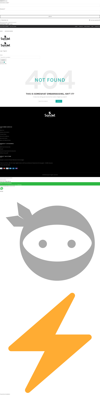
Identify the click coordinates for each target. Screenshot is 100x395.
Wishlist (2, 62)
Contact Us (97, 26)
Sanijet (47, 174)
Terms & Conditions (4, 136)
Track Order (87, 26)
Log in (50, 16)
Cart (92, 26)
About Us (2, 130)
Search (3, 60)
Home (76, 26)
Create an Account (12, 22)
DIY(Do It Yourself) (4, 153)
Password (2, 9)
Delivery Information (4, 132)
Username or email (4, 2)
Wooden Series (9, 30)
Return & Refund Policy (5, 140)
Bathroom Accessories (5, 147)
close (6, 1)
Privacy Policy (3, 134)
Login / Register (3, 51)
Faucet (1, 149)
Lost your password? (95, 20)
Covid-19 (81, 26)
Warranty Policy (3, 138)
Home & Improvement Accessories (8, 151)
